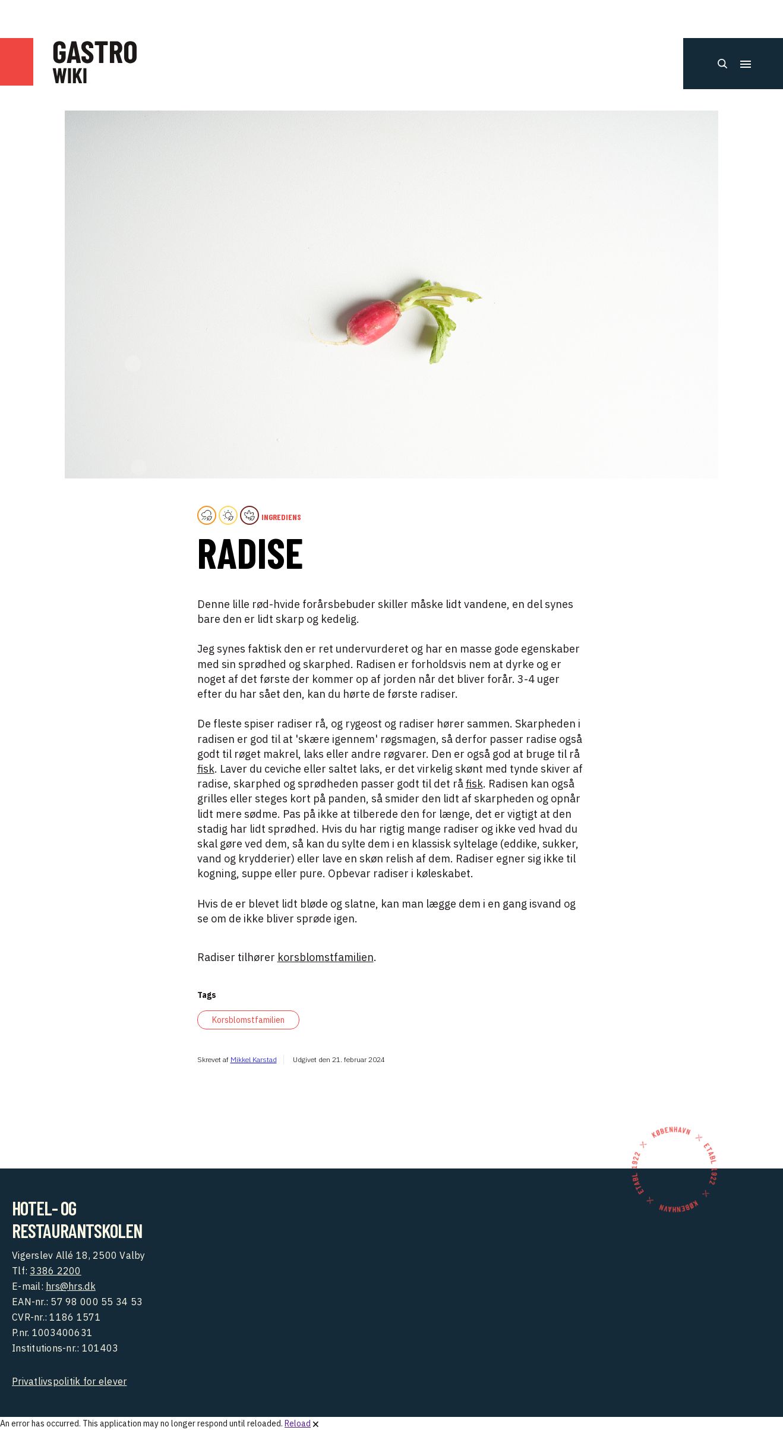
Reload (298, 1423)
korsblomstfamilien (325, 957)
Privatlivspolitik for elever (69, 1381)
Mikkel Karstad (254, 1059)
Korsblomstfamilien (248, 1020)
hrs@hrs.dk (71, 1286)
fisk (205, 769)
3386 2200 (55, 1271)
